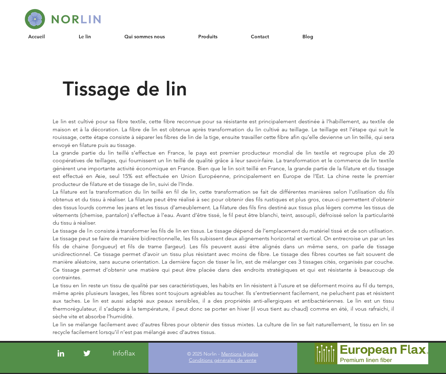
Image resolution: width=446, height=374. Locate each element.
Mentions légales (239, 354)
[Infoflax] (124, 353)
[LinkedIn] (61, 353)
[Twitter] (87, 353)
